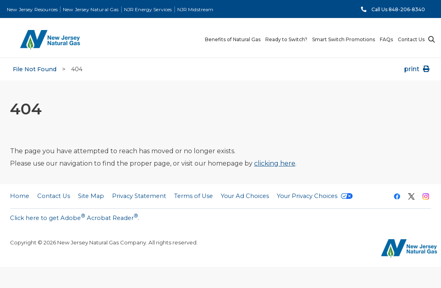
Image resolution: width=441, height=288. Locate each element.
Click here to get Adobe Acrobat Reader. (74, 217)
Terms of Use (193, 196)
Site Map (91, 196)
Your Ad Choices (245, 196)
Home (19, 196)
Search (431, 39)
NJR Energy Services (148, 9)
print (417, 69)
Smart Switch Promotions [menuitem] (343, 39)
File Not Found (34, 69)
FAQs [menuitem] (386, 39)
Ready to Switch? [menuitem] (286, 39)
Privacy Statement (139, 196)
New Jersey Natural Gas (90, 9)
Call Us (398, 9)
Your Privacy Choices (315, 196)
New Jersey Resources (32, 9)
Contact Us (53, 196)
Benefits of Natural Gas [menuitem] (233, 39)
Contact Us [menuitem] (411, 39)
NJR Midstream (195, 9)
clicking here (274, 163)
